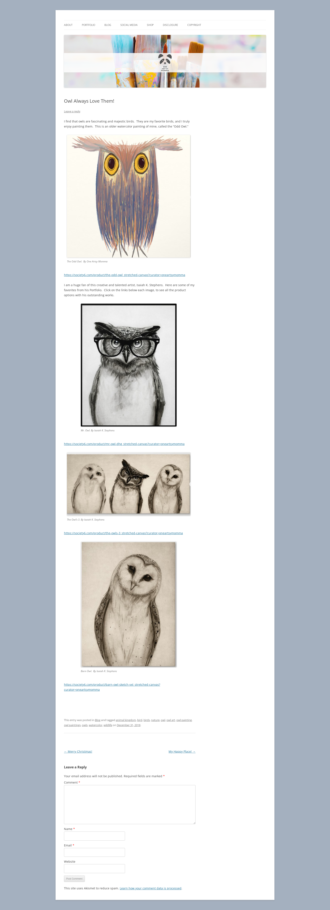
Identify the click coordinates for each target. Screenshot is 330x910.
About (68, 25)
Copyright (194, 25)
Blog (107, 25)
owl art (170, 720)
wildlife (108, 725)
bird (139, 720)
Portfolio (88, 25)
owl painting (184, 720)
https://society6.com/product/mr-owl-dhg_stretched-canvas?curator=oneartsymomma (124, 444)
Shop (150, 25)
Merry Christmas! (78, 751)
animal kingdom (126, 720)
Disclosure (170, 25)
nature (155, 720)
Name (69, 829)
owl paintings (72, 725)
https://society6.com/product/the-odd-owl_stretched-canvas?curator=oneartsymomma (124, 275)
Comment (72, 782)
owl (163, 720)
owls (85, 725)
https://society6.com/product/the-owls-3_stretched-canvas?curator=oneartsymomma (123, 533)
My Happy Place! (182, 751)
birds (147, 720)
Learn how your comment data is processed (150, 888)
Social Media (129, 25)
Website (69, 862)
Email (69, 845)
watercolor (95, 725)
